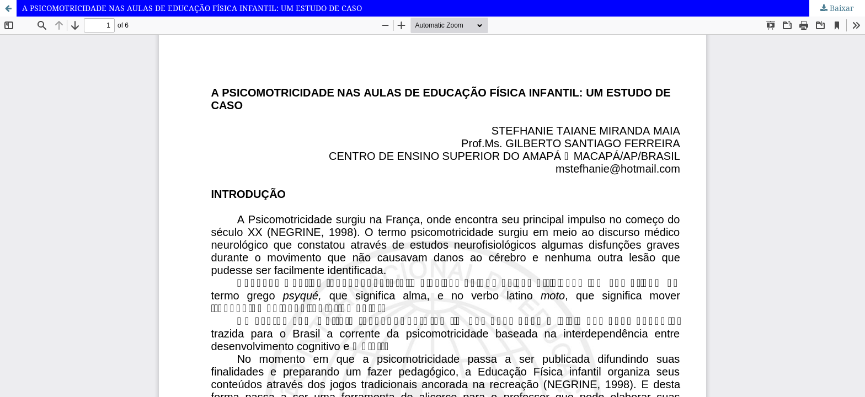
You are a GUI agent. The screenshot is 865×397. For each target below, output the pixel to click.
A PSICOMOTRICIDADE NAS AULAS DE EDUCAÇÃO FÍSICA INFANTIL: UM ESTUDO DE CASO (192, 8)
